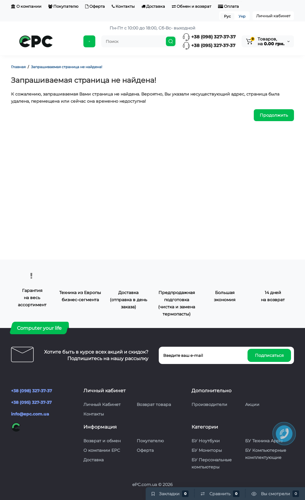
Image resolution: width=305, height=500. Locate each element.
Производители (209, 404)
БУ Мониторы (207, 450)
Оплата (228, 6)
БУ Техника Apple (264, 440)
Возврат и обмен (102, 440)
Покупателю (63, 6)
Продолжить (274, 115)
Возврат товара (154, 404)
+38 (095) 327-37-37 (209, 45)
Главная (18, 67)
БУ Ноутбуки (206, 440)
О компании (26, 6)
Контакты (123, 6)
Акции (252, 404)
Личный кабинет (273, 15)
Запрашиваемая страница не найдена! (66, 67)
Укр (242, 16)
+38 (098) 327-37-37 (209, 37)
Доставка (153, 6)
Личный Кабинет (102, 404)
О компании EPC (101, 450)
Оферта (95, 6)
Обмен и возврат (191, 6)
